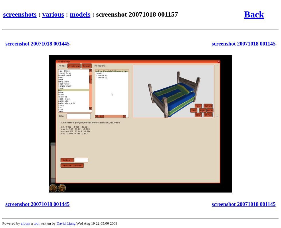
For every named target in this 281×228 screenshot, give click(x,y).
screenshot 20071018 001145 (244, 44)
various (53, 14)
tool (36, 223)
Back (254, 14)
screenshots (20, 14)
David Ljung (66, 223)
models (80, 14)
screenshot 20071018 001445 (37, 44)
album (25, 223)
